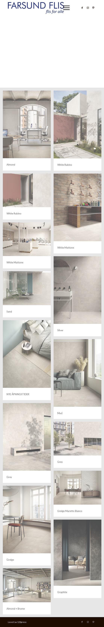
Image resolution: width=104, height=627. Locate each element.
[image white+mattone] (28, 246)
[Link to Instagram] (88, 8)
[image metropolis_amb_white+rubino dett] (28, 197)
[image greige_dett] (28, 527)
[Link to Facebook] (82, 8)
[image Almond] (28, 132)
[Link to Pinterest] (93, 8)
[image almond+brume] (28, 592)
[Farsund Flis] (43, 7)
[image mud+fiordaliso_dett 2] (28, 361)
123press (21, 622)
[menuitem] (64, 7)
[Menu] (64, 7)
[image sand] (28, 295)
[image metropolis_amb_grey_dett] (28, 444)
